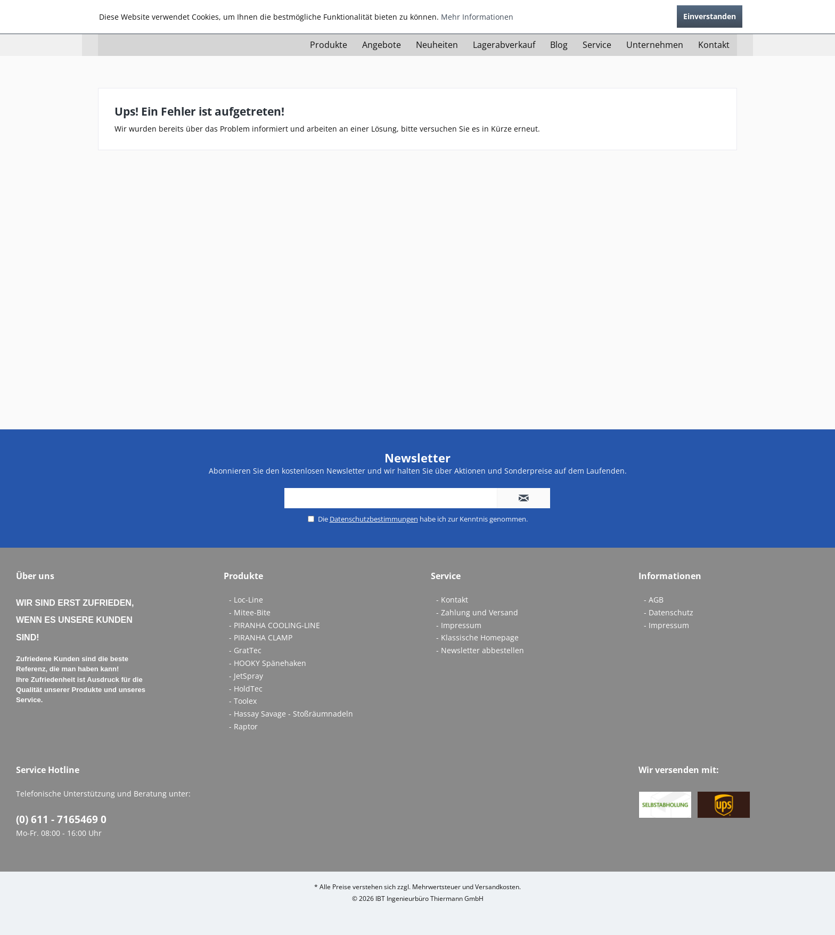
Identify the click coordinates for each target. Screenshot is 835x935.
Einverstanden (709, 16)
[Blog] (559, 45)
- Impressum (458, 625)
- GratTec (245, 650)
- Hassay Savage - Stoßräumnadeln (291, 714)
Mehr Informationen (477, 17)
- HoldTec (246, 689)
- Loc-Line (246, 600)
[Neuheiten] (436, 45)
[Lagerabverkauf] (504, 45)
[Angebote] (381, 45)
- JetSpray (246, 676)
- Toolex (243, 701)
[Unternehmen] (655, 45)
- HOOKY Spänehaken (267, 663)
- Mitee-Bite (250, 612)
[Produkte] (328, 45)
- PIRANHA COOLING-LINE (274, 625)
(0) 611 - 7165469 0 (61, 819)
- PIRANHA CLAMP (260, 637)
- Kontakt (452, 600)
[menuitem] (328, 45)
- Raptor (243, 726)
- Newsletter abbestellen (480, 650)
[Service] (597, 45)
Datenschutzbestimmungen (374, 519)
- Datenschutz (668, 612)
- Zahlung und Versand (477, 612)
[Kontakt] (714, 45)
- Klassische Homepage (477, 637)
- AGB (654, 600)
